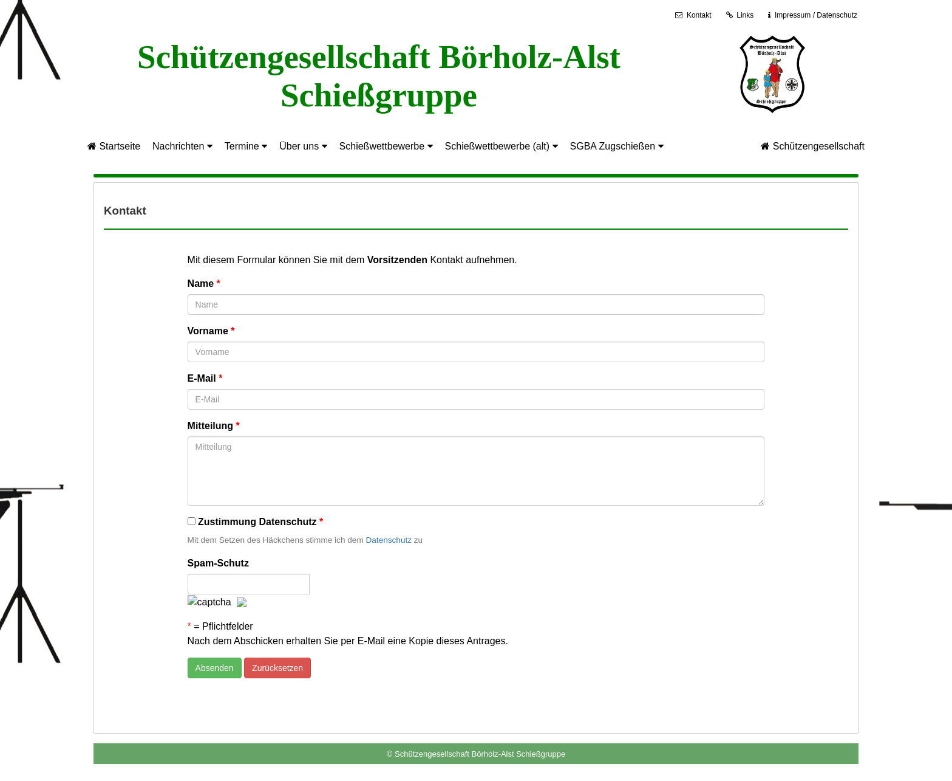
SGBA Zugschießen (617, 146)
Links (740, 15)
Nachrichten (182, 146)
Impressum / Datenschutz (815, 15)
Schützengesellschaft (813, 146)
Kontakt (693, 15)
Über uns (303, 146)
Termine (246, 146)
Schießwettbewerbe (386, 146)
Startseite (113, 146)
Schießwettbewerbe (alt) (501, 146)
